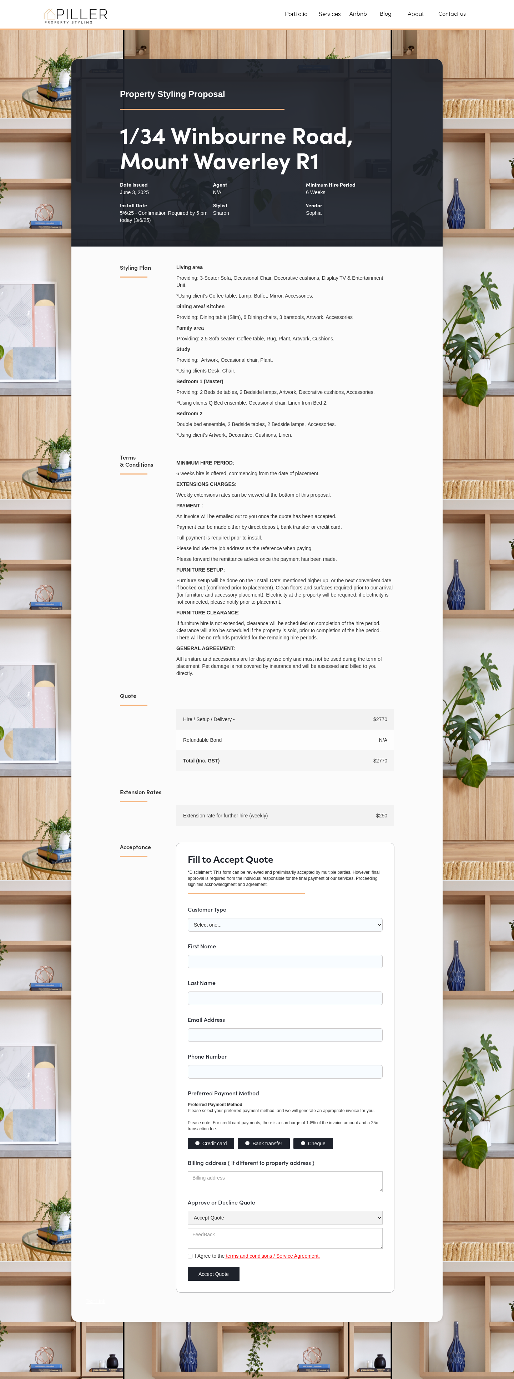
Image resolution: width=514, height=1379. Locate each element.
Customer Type (207, 909)
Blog (386, 14)
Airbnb (358, 14)
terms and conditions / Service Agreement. (272, 1256)
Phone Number (207, 1056)
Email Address (206, 1019)
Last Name (202, 982)
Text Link (95, 1301)
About (416, 14)
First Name (202, 945)
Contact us (452, 14)
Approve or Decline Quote (221, 1202)
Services (330, 14)
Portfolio (296, 14)
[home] (77, 14)
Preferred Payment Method (223, 1092)
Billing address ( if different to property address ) (251, 1162)
